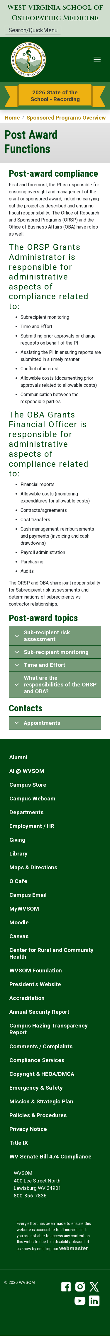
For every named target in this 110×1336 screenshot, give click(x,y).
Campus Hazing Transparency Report (48, 1029)
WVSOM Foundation (35, 970)
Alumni (18, 757)
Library (18, 853)
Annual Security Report (39, 1011)
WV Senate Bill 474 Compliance (50, 1156)
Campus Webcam (32, 798)
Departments (26, 812)
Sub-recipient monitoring (50, 654)
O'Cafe (18, 881)
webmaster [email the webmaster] (73, 1248)
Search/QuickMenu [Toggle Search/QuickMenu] (33, 30)
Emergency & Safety (36, 1087)
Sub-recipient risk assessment (41, 637)
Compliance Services (36, 1060)
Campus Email (28, 895)
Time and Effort (38, 667)
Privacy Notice (28, 1129)
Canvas (18, 936)
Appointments (36, 724)
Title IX (18, 1142)
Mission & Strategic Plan (41, 1101)
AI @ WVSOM (26, 771)
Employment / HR (31, 826)
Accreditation (27, 998)
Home (12, 117)
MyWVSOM (24, 908)
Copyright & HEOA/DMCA (41, 1074)
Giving (17, 839)
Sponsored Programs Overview (66, 117)
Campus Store (27, 784)
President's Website (35, 984)
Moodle (19, 922)
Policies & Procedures (38, 1115)
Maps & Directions (33, 867)
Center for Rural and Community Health (51, 953)
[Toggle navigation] (97, 59)
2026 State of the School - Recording (55, 96)
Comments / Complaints (40, 1046)
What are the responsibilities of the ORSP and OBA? (54, 684)
